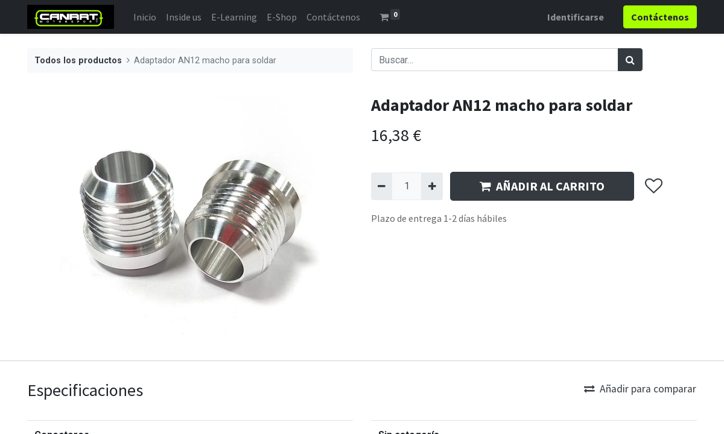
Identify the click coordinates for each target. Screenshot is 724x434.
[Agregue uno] (431, 186)
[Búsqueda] (630, 59)
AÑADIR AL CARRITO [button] (542, 185)
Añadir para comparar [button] (640, 388)
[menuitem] (145, 17)
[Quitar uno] (381, 186)
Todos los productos (78, 60)
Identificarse (575, 17)
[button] (653, 186)
